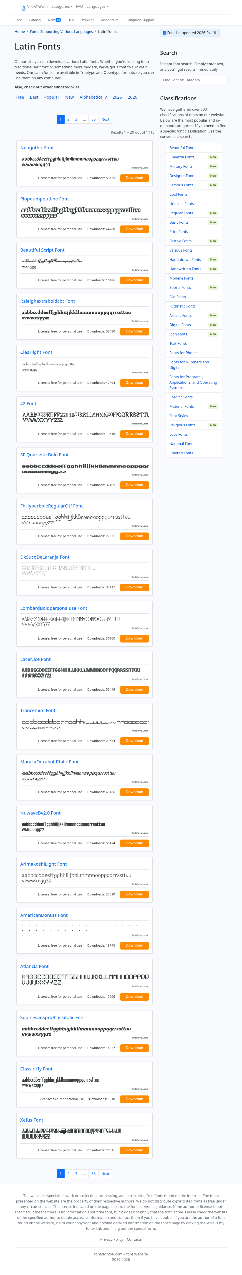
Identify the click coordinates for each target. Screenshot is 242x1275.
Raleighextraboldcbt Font (47, 301)
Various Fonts (181, 250)
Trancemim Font (37, 710)
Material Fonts (181, 406)
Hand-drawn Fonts (185, 259)
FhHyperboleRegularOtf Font (51, 506)
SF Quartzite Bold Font (44, 455)
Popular (87, 20)
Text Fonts (178, 343)
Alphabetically (93, 97)
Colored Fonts (181, 452)
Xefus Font (31, 1120)
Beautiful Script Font (42, 250)
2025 (117, 97)
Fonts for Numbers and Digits (189, 365)
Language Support (140, 20)
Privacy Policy (111, 1239)
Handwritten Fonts (185, 268)
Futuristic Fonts (182, 306)
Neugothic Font (37, 148)
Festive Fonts (180, 240)
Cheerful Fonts (181, 157)
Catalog (35, 20)
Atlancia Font (34, 966)
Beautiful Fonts (182, 147)
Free (18, 20)
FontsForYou (33, 7)
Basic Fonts (179, 222)
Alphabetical (110, 20)
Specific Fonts (181, 397)
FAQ (79, 6)
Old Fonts (177, 296)
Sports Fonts (180, 287)
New (54, 20)
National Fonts (181, 443)
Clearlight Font (36, 352)
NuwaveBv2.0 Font (40, 813)
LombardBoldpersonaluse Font (53, 608)
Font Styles (178, 415)
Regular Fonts (181, 212)
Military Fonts (181, 166)
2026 (132, 97)
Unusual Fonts (181, 203)
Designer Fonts (182, 175)
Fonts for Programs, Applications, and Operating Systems (193, 382)
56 (93, 119)
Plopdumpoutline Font (44, 199)
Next (105, 119)
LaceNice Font (35, 659)
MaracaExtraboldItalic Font (49, 762)
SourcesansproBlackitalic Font (52, 1017)
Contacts (134, 1239)
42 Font (28, 403)
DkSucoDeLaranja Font (45, 557)
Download (134, 177)
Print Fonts (178, 231)
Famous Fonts (181, 185)
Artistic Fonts (180, 315)
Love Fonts (178, 434)
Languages (96, 6)
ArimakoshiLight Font (43, 864)
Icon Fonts (178, 334)
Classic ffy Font (36, 1069)
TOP (71, 20)
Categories (60, 6)
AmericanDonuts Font (44, 915)
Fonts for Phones (183, 352)
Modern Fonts (181, 278)
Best (34, 97)
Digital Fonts (180, 324)
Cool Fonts (178, 194)
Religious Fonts (182, 425)
